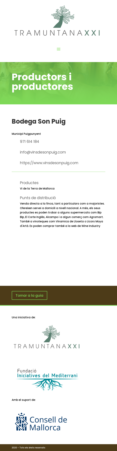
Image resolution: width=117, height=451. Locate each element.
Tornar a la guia (29, 295)
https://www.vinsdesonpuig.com (49, 162)
